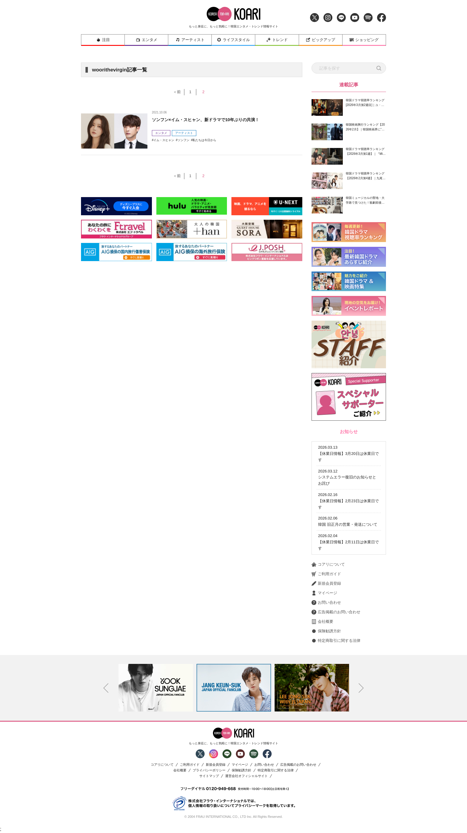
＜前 (174, 92)
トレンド (277, 40)
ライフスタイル (233, 40)
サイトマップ (209, 776)
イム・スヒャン (163, 140)
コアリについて (328, 564)
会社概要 (322, 621)
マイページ (324, 593)
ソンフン (183, 140)
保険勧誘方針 (326, 631)
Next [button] (361, 688)
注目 (103, 40)
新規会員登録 (326, 583)
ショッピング (364, 40)
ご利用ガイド (326, 574)
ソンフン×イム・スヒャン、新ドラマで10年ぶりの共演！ (213, 119)
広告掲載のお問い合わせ (336, 612)
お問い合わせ (326, 602)
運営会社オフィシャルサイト (246, 776)
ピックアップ (320, 40)
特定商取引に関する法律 (336, 640)
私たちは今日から (204, 140)
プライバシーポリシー (209, 770)
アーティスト (190, 40)
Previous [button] (106, 688)
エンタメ (146, 40)
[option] (156, 688)
